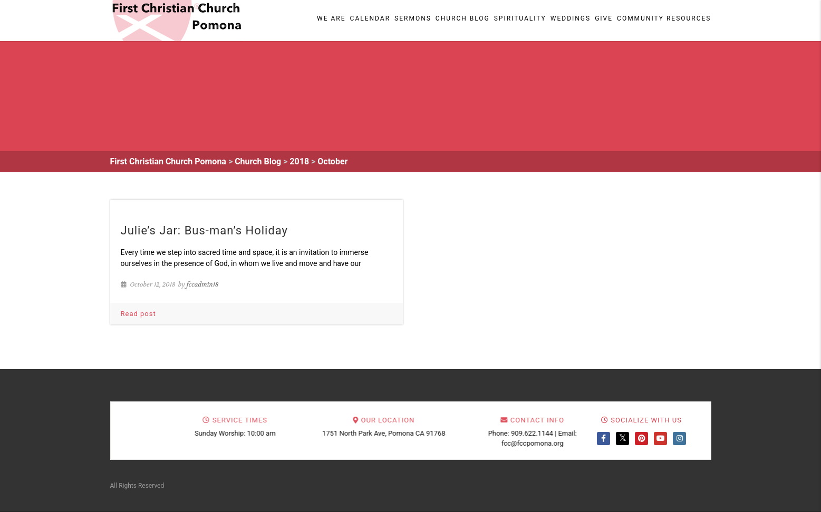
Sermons (412, 18)
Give (604, 18)
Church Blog (463, 18)
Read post (138, 314)
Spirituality (520, 18)
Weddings (570, 18)
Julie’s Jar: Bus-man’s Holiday (204, 230)
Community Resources (664, 18)
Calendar (370, 18)
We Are (331, 18)
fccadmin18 (203, 284)
